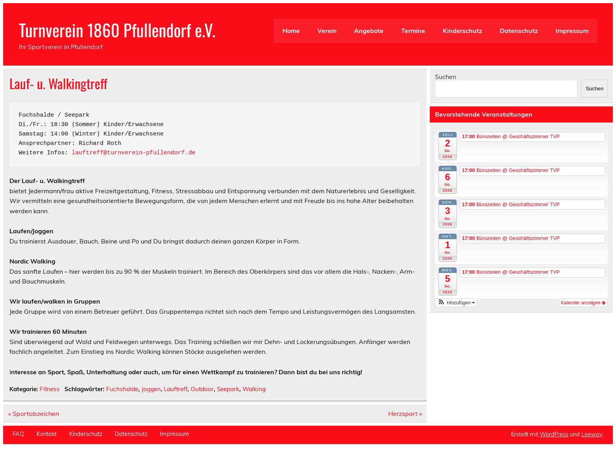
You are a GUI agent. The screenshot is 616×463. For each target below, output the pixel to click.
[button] (456, 303)
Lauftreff (175, 389)
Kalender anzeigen (583, 303)
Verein (327, 31)
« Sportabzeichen (33, 413)
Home (291, 31)
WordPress (554, 434)
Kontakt (47, 434)
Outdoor (202, 389)
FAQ (18, 434)
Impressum (572, 31)
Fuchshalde (122, 389)
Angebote (368, 31)
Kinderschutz (462, 31)
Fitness (50, 389)
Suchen (445, 77)
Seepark (228, 389)
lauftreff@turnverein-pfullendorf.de (134, 153)
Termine (413, 31)
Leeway (591, 434)
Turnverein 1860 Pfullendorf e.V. (117, 29)
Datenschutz (519, 31)
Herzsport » (405, 413)
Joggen (151, 389)
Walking (254, 389)
